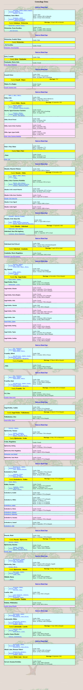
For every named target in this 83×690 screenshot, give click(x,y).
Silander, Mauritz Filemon (17, 222)
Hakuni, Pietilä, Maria (20, 448)
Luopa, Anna (17, 592)
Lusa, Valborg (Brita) (20, 482)
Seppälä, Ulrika (18, 13)
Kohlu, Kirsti (17, 504)
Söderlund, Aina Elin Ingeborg (12, 263)
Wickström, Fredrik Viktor (17, 27)
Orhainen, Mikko (18, 605)
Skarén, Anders (18, 108)
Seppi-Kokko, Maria (19, 360)
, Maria (15, 282)
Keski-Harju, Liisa (15, 615)
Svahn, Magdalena (18, 578)
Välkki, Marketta (14, 503)
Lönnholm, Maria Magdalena (17, 240)
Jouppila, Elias (18, 488)
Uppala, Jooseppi (18, 445)
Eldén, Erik (7, 163)
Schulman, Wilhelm (14, 12)
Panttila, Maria (18, 491)
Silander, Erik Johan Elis (10, 204)
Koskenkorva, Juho (9, 541)
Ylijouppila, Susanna (15, 489)
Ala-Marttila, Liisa (15, 367)
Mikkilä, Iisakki (14, 590)
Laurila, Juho (13, 607)
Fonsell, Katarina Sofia (10, 89)
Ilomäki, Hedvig (18, 645)
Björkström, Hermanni (19, 642)
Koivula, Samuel (18, 271)
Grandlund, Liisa (18, 616)
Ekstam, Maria (13, 584)
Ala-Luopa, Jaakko (18, 589)
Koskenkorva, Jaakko (19, 479)
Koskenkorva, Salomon (10, 527)
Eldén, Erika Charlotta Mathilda (12, 140)
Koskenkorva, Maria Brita (21, 636)
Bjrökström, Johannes (15, 273)
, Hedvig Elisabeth (19, 22)
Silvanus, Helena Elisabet (21, 111)
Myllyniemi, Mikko (18, 634)
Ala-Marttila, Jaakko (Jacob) (22, 365)
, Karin (11, 597)
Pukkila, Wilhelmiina (15, 658)
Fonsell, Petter (18, 116)
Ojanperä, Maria (14, 281)
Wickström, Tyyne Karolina (11, 49)
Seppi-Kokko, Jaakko (15, 288)
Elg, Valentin (17, 357)
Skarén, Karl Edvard (15, 109)
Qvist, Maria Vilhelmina (10, 66)
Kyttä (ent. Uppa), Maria (21, 274)
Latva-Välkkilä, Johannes (21, 614)
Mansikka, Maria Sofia (16, 643)
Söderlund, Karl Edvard (16, 235)
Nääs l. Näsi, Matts (15, 97)
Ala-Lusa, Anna (18, 608)
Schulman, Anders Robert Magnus (23, 10)
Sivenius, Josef (18, 19)
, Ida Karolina (13, 32)
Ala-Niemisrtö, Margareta (21, 368)
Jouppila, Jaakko (18, 501)
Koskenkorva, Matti (15, 481)
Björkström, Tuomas (19, 575)
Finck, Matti (13, 496)
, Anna (11, 103)
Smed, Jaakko (17, 279)
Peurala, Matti (8, 567)
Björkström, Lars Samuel (10, 466)
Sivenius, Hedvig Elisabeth (17, 20)
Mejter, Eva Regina (19, 119)
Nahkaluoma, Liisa (14, 293)
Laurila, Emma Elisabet (10, 625)
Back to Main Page (41, 7)
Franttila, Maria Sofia (9, 409)
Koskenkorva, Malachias (10, 529)
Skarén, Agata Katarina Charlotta (19, 189)
